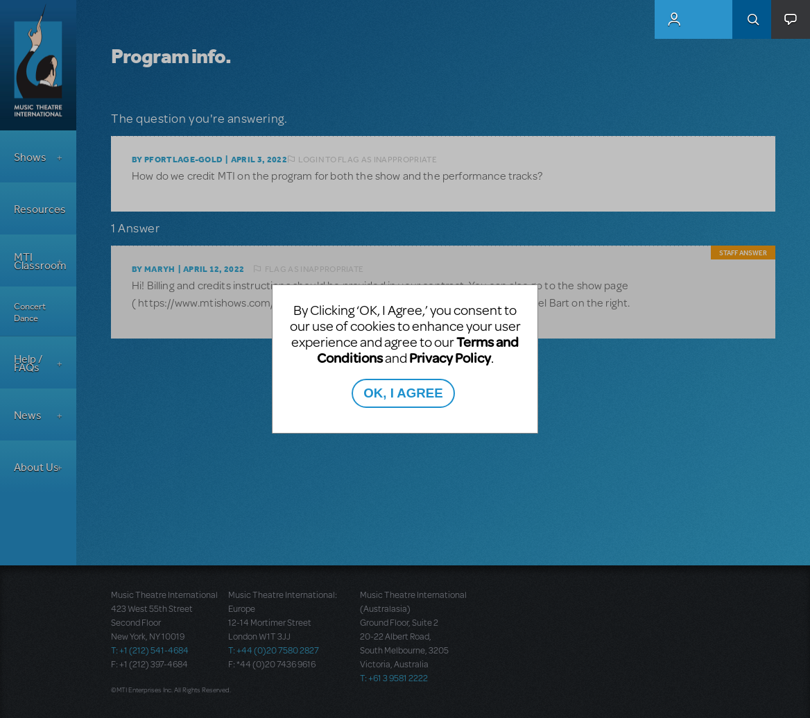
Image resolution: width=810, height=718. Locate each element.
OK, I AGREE (402, 393)
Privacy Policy (450, 358)
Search (751, 19)
